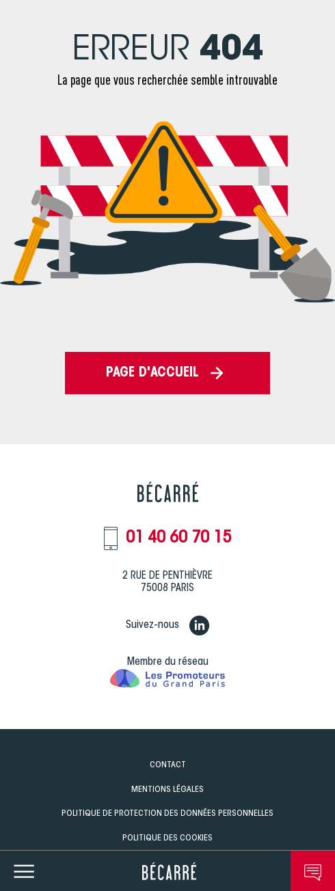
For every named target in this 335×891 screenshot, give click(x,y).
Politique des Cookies (167, 838)
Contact (168, 764)
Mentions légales (167, 789)
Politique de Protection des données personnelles (167, 813)
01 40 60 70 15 (178, 538)
